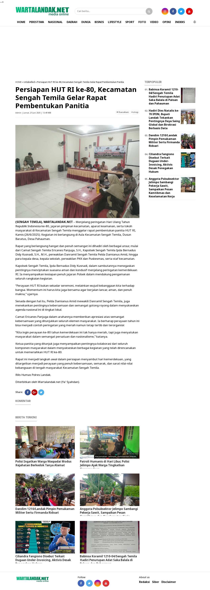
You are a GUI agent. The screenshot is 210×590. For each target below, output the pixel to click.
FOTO (142, 22)
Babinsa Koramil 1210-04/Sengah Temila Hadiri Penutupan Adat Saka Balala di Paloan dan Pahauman (108, 560)
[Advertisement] (105, 53)
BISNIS (99, 22)
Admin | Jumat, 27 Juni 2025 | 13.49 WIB (33, 112)
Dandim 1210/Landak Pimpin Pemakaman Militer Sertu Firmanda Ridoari (44, 510)
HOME (21, 22)
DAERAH (72, 22)
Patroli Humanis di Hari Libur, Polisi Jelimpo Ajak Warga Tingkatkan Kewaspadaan (104, 465)
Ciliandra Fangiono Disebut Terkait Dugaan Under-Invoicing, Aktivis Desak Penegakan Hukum (43, 560)
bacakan (123, 112)
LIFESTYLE (114, 22)
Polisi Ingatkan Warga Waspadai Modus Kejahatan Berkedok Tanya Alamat (43, 463)
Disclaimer (168, 582)
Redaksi (144, 582)
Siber (155, 582)
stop (134, 112)
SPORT (129, 22)
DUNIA (86, 22)
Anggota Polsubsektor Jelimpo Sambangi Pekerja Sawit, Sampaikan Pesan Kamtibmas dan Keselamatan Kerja (109, 512)
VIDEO (154, 22)
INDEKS (180, 22)
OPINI (166, 22)
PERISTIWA (36, 22)
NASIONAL (55, 22)
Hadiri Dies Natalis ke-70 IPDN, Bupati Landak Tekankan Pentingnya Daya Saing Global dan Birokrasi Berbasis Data (164, 119)
